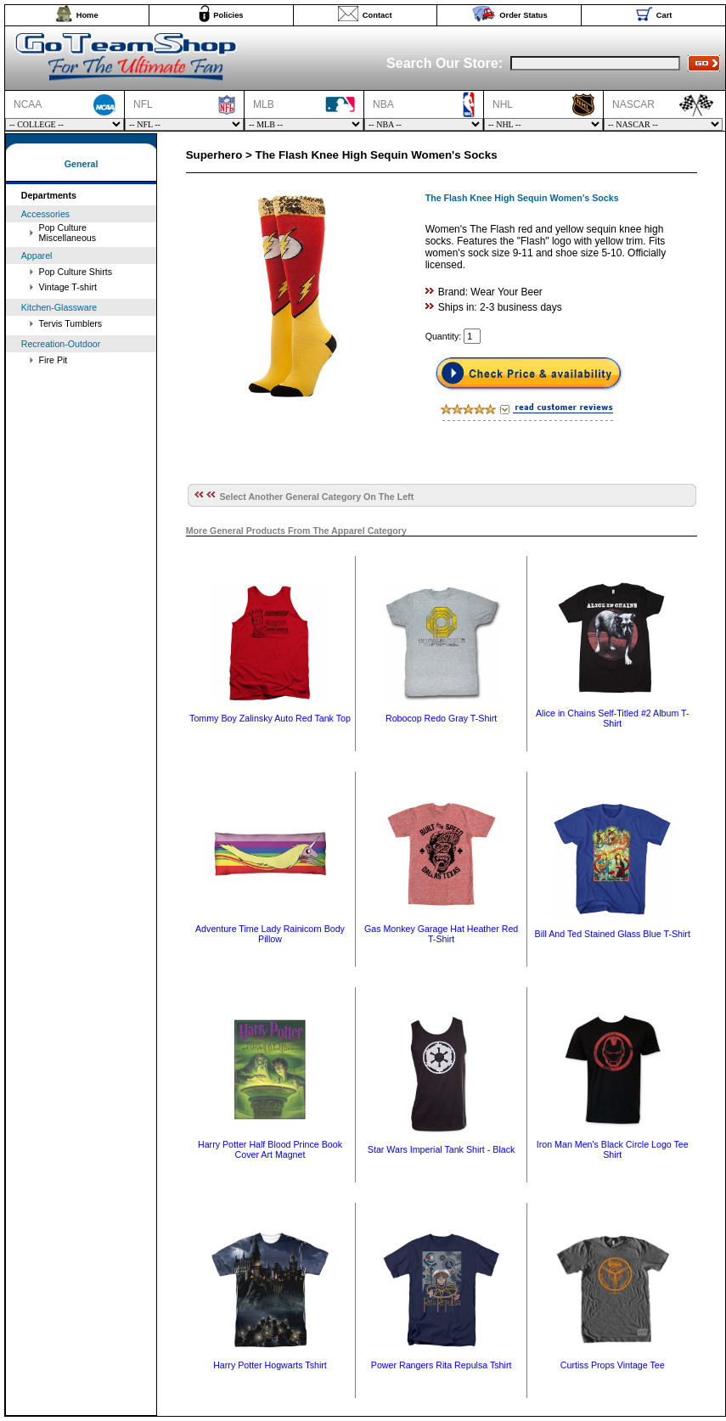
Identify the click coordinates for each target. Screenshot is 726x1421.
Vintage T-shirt (68, 287)
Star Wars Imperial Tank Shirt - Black (441, 1149)
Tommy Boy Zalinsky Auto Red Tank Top (270, 718)
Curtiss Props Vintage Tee (612, 1365)
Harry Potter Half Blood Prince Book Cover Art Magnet (270, 1149)
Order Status (523, 15)
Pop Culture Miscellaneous (68, 232)
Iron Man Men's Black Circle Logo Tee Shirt (613, 1149)
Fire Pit (53, 360)
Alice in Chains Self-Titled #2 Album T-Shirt (612, 718)
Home (87, 15)
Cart (664, 15)
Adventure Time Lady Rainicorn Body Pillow (270, 934)
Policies (228, 15)
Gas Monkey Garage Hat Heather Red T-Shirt (441, 934)
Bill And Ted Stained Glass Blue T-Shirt (612, 934)
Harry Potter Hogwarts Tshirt (270, 1365)
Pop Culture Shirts (75, 272)
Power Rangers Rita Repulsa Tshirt (441, 1365)
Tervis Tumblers (71, 323)
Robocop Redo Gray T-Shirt (441, 718)
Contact (377, 15)
